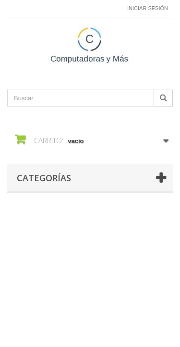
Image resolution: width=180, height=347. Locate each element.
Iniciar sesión (147, 8)
